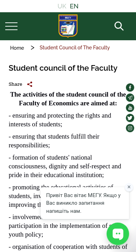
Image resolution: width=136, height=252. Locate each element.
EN (74, 6)
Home (17, 48)
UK (61, 6)
